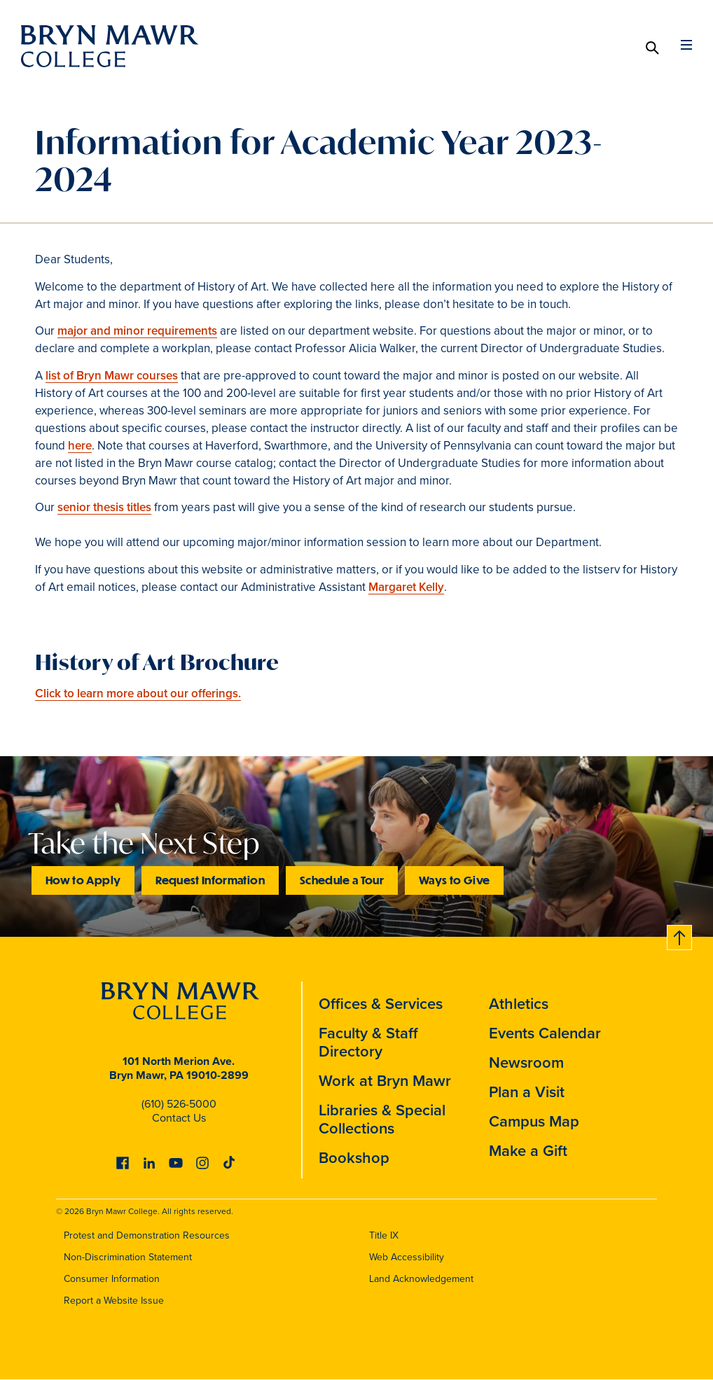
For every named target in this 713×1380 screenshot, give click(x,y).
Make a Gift (528, 1150)
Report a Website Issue (114, 1300)
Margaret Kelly (406, 587)
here (80, 445)
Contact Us (179, 1118)
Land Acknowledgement (421, 1278)
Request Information (210, 879)
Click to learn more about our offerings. (138, 693)
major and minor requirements (137, 331)
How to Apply (83, 879)
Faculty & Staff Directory (368, 1042)
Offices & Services (381, 1003)
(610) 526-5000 (178, 1104)
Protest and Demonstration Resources (147, 1235)
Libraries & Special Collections (382, 1119)
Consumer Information (112, 1278)
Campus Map (534, 1121)
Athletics (518, 1003)
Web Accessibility (406, 1257)
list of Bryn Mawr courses (112, 375)
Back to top (680, 935)
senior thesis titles (104, 507)
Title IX (384, 1235)
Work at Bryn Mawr (385, 1080)
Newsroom (526, 1062)
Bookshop (354, 1157)
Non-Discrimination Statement (128, 1257)
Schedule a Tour (342, 879)
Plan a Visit (527, 1091)
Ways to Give (454, 879)
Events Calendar (545, 1033)
